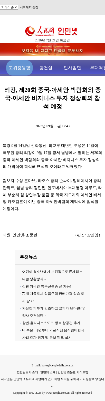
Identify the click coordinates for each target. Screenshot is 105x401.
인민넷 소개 (47, 372)
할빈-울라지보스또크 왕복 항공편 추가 (51, 323)
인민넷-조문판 (24, 235)
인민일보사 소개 (27, 372)
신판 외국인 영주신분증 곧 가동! (46, 286)
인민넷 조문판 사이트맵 (72, 372)
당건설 (45, 67)
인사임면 (72, 67)
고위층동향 (19, 67)
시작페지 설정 (29, 7)
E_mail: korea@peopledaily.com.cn (53, 365)
